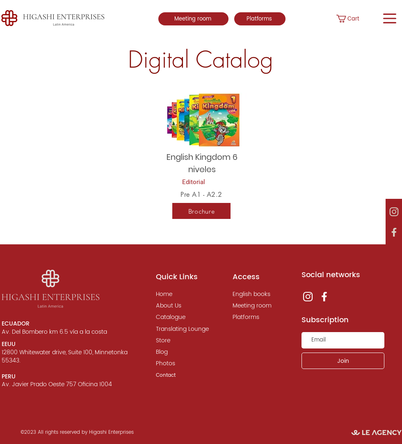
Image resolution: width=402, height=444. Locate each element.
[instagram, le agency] (394, 212)
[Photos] (180, 364)
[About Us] (180, 306)
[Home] (180, 294)
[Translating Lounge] (182, 329)
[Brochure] (201, 211)
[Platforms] (260, 18)
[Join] (343, 361)
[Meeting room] (193, 18)
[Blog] (180, 352)
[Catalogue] (180, 317)
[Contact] (180, 375)
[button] (355, 19)
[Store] (180, 341)
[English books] (257, 294)
